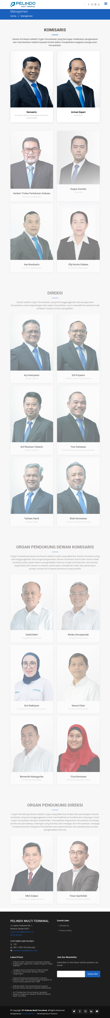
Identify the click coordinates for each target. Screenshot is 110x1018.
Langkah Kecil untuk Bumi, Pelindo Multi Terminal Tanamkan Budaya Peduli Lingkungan (30, 972)
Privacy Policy (66, 930)
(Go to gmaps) (16, 935)
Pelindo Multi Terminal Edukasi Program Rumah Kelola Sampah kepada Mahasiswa (32, 987)
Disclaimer (64, 926)
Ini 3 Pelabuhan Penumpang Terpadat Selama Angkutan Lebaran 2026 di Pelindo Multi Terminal (32, 994)
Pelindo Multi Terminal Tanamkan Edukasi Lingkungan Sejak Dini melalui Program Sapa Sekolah (33, 963)
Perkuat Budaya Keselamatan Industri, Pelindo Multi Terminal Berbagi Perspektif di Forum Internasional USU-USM (32, 980)
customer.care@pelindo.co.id (25, 950)
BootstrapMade (28, 1013)
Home (13, 16)
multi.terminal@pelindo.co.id (22, 932)
